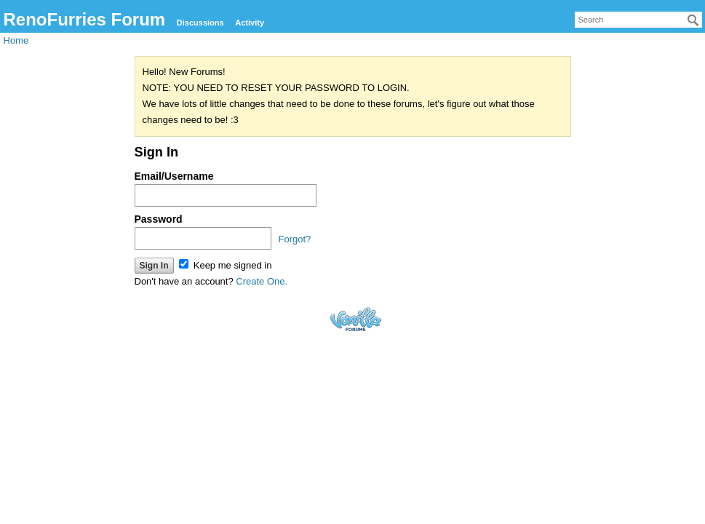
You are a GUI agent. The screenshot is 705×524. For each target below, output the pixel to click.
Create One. (261, 281)
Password (159, 219)
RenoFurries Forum (85, 19)
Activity (249, 22)
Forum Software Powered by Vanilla (355, 319)
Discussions (200, 22)
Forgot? (295, 239)
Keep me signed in (225, 265)
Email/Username (174, 176)
